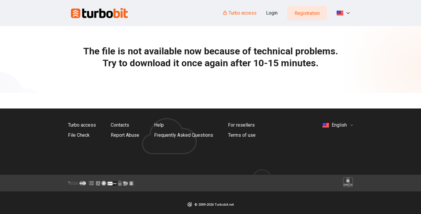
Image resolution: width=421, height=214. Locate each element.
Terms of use (242, 135)
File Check (79, 135)
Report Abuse (125, 135)
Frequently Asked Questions (183, 135)
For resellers (241, 125)
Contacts (120, 125)
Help (159, 125)
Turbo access (239, 13)
